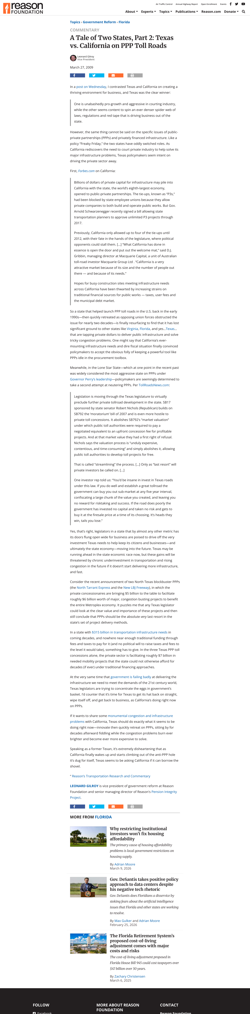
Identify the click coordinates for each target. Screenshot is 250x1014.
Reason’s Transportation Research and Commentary (111, 776)
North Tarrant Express (93, 587)
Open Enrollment (209, 4)
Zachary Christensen (129, 976)
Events (223, 4)
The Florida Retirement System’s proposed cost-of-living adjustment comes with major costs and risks (142, 943)
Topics (164, 11)
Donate (230, 11)
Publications (185, 11)
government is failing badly (131, 677)
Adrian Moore (124, 864)
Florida (124, 22)
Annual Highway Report (187, 4)
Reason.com (211, 11)
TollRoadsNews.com (154, 385)
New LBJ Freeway (136, 587)
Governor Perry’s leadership (91, 379)
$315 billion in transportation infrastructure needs (129, 632)
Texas (170, 329)
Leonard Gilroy (84, 786)
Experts (147, 11)
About (130, 11)
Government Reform (99, 22)
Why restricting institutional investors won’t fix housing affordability (138, 833)
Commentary (84, 30)
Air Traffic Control (164, 4)
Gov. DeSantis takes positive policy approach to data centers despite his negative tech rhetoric (144, 884)
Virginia (132, 329)
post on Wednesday (91, 86)
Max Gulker (123, 921)
